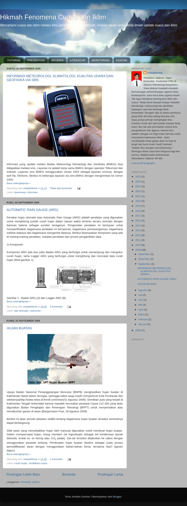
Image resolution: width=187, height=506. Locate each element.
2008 (138, 330)
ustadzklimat (154, 72)
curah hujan (20, 463)
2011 (138, 240)
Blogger (117, 496)
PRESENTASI (36, 60)
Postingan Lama (110, 474)
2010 (138, 245)
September (144, 264)
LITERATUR (77, 60)
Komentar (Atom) (29, 482)
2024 (138, 181)
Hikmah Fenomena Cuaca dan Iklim (53, 17)
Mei (140, 304)
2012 (138, 235)
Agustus (143, 290)
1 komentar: (57, 459)
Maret (141, 314)
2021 (138, 196)
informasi (32, 192)
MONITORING (101, 60)
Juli (140, 295)
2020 (138, 201)
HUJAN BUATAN (19, 328)
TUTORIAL (14, 60)
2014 (138, 225)
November (144, 259)
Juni (141, 299)
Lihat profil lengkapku (143, 163)
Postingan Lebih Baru (23, 474)
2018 (138, 210)
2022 (138, 191)
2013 (138, 230)
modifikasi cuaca (38, 463)
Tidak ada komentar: (61, 188)
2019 (138, 205)
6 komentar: (57, 306)
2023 (138, 186)
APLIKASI (57, 60)
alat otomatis (21, 310)
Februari (143, 319)
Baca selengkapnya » (19, 183)
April (141, 309)
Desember (144, 254)
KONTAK (122, 60)
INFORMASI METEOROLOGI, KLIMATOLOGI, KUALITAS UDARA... (155, 271)
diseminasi (20, 192)
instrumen (35, 310)
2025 (138, 176)
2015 (138, 220)
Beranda (68, 474)
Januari (142, 324)
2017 (138, 215)
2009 (138, 249)
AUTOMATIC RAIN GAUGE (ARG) (32, 210)
